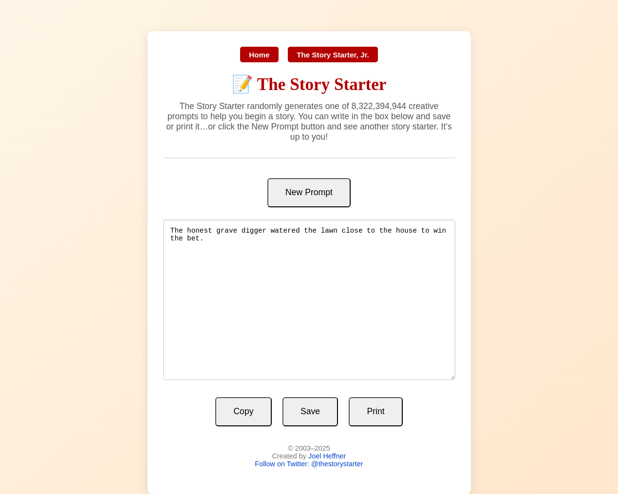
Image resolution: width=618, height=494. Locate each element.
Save (310, 411)
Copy (243, 411)
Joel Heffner (327, 456)
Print (375, 411)
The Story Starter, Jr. (333, 55)
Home (259, 55)
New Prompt (309, 192)
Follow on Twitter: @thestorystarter (309, 464)
